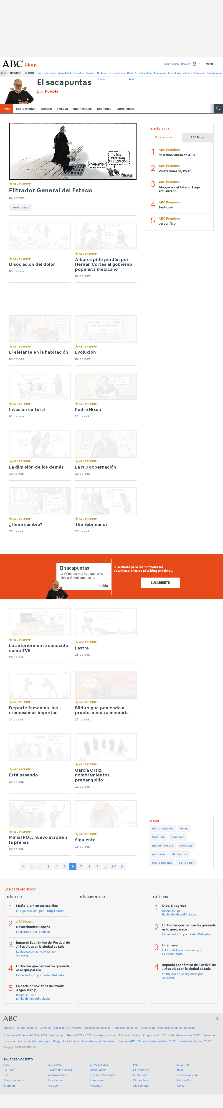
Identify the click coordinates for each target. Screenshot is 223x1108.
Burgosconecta (13, 1080)
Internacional (82, 108)
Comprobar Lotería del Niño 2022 (25, 1035)
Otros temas (125, 108)
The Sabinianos (91, 525)
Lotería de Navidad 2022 (194, 1041)
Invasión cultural (27, 410)
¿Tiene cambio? (26, 525)
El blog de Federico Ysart (178, 950)
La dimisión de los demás (36, 467)
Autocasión (183, 1080)
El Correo (182, 1064)
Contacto (45, 1027)
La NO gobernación (95, 467)
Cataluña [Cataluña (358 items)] (158, 837)
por (47, 91)
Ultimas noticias (129, 1035)
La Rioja (8, 1069)
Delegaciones (117, 73)
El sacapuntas (64, 83)
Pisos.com (53, 1085)
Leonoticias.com (187, 1075)
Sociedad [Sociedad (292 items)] (186, 845)
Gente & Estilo (132, 74)
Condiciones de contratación (176, 1027)
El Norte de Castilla (59, 1069)
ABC (3, 73)
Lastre (82, 648)
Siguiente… (87, 840)
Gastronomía (214, 73)
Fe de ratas (23, 932)
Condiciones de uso (125, 1027)
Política (62, 108)
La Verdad (140, 1075)
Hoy (135, 1064)
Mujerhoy (96, 1085)
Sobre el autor (26, 108)
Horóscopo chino (105, 1035)
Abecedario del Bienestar (98, 1041)
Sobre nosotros (27, 1027)
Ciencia (90, 73)
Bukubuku (22, 995)
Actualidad (64, 73)
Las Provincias (56, 1075)
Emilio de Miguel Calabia (33, 998)
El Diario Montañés (102, 1075)
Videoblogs (145, 73)
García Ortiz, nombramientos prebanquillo (92, 775)
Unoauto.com (55, 1080)
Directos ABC (126, 1041)
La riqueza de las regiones (33, 951)
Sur (5, 1075)
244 (113, 866)
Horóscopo (57, 1035)
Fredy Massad (55, 911)
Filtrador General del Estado (51, 190)
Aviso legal (148, 1027)
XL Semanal (141, 1085)
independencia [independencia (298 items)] (162, 845)
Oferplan (9, 1085)
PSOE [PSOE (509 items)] (184, 828)
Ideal (179, 1069)
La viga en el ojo (27, 911)
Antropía (44, 1041)
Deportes (78, 73)
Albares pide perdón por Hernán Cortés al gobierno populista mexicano (103, 265)
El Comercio (141, 1069)
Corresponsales (46, 73)
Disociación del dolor (32, 265)
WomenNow (141, 1080)
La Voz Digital (99, 1064)
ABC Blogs (197, 137)
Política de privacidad (68, 1027)
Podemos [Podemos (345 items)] (177, 837)
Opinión (15, 73)
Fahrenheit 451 (25, 975)
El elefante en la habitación (38, 352)
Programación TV (154, 1035)
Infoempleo (97, 1080)
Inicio (6, 108)
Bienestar (199, 73)
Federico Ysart (172, 954)
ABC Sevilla (54, 1064)
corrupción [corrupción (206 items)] (187, 862)
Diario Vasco (98, 1069)
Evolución (85, 352)
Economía (160, 73)
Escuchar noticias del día (19, 1041)
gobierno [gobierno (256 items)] (158, 854)
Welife (180, 1085)
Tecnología (174, 73)
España (46, 108)
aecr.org (22, 955)
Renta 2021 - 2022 (79, 1035)
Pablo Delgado (53, 975)
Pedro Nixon (88, 410)
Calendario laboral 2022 (184, 1035)
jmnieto (44, 932)
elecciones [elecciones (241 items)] (179, 854)
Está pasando (23, 775)
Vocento (8, 1027)
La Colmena (71, 1041)
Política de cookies (97, 1027)
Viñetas (187, 73)
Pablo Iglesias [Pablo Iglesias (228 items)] (162, 862)
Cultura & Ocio (101, 74)
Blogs (29, 73)
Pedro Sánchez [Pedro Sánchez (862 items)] (162, 828)
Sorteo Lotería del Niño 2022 (157, 1041)
